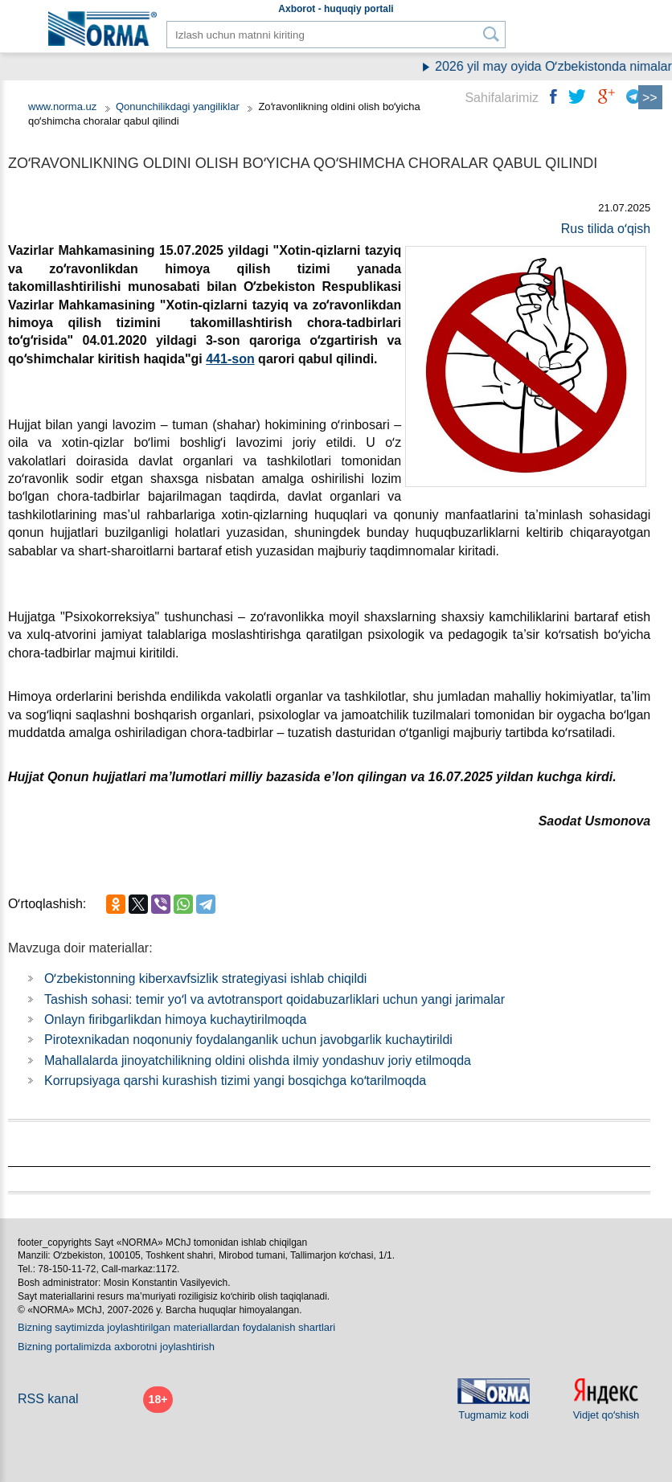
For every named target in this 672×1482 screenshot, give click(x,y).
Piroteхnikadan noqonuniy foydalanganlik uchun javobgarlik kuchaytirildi (248, 1039)
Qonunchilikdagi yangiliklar (179, 106)
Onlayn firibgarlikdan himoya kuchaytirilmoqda (175, 1019)
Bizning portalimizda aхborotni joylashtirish (116, 1347)
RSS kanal (48, 1399)
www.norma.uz (62, 106)
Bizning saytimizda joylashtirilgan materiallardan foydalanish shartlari (176, 1327)
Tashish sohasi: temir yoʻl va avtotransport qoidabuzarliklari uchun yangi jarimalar (274, 999)
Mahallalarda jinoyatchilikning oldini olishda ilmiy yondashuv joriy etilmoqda (257, 1060)
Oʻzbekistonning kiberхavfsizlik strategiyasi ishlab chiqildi (205, 978)
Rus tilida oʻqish (606, 228)
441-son (230, 359)
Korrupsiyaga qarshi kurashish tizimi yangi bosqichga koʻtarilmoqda (235, 1080)
